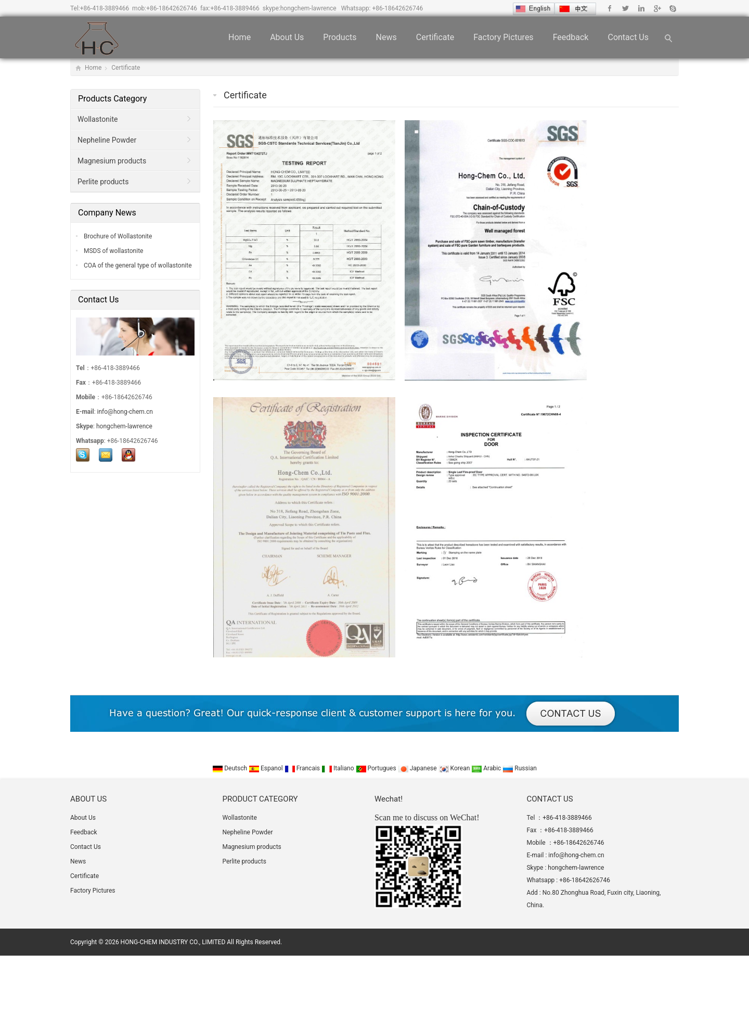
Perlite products (103, 181)
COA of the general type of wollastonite (137, 265)
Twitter (625, 8)
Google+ (656, 8)
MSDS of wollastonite (112, 251)
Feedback (571, 37)
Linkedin (641, 8)
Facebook (609, 8)
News (386, 37)
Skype (672, 8)
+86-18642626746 (171, 8)
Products (339, 37)
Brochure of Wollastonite (117, 236)
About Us (287, 37)
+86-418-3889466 (104, 8)
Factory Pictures (503, 37)
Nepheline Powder (107, 140)
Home (239, 37)
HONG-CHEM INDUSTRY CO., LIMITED (173, 942)
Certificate (435, 37)
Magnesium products (112, 161)
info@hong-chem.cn (125, 411)
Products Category (112, 99)
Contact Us (628, 37)
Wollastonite (98, 119)
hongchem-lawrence (308, 8)
